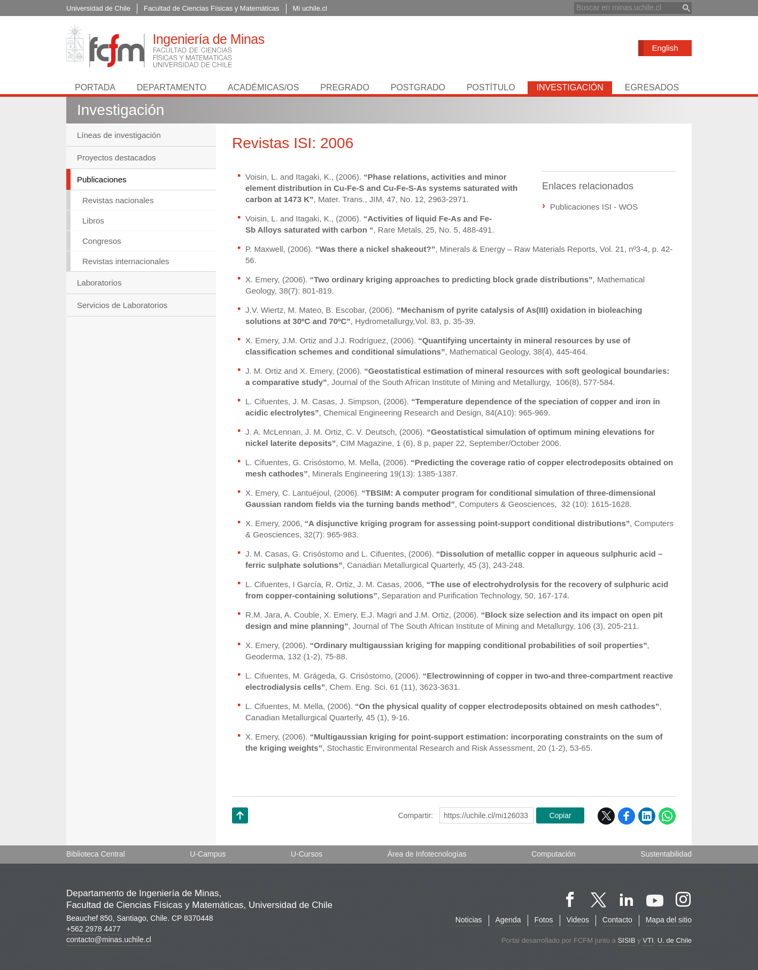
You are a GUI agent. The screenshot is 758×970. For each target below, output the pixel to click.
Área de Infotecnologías (427, 854)
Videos (577, 919)
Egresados (652, 87)
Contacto (617, 919)
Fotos (543, 919)
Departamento (171, 87)
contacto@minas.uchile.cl (108, 939)
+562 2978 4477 (93, 929)
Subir (240, 829)
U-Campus (208, 854)
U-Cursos (306, 854)
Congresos (101, 241)
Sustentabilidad (666, 854)
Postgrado (418, 87)
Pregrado (344, 87)
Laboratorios (99, 283)
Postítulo (491, 87)
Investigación (569, 87)
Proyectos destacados (116, 157)
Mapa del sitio (669, 919)
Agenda (508, 919)
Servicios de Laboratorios (122, 305)
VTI (648, 940)
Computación (553, 854)
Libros (93, 221)
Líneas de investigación (119, 135)
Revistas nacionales (117, 200)
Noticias (468, 919)
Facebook (626, 816)
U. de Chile (675, 940)
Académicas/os (263, 87)
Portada (95, 87)
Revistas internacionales (125, 261)
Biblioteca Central (95, 854)
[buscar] (626, 8)
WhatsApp (667, 816)
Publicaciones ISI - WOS (594, 206)
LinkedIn (647, 816)
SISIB (626, 940)
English (665, 47)
